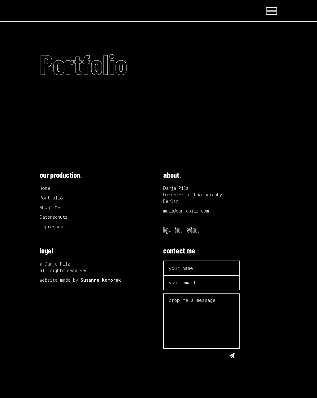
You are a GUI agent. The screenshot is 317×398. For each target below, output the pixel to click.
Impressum (51, 227)
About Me (50, 207)
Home (45, 188)
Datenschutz (53, 217)
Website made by (80, 280)
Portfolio (51, 198)
